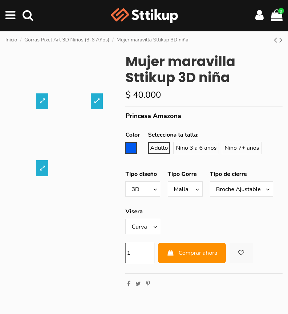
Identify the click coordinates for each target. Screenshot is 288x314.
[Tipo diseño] (142, 189)
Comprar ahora (192, 253)
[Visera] (142, 226)
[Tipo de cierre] (241, 189)
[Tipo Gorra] (185, 189)
